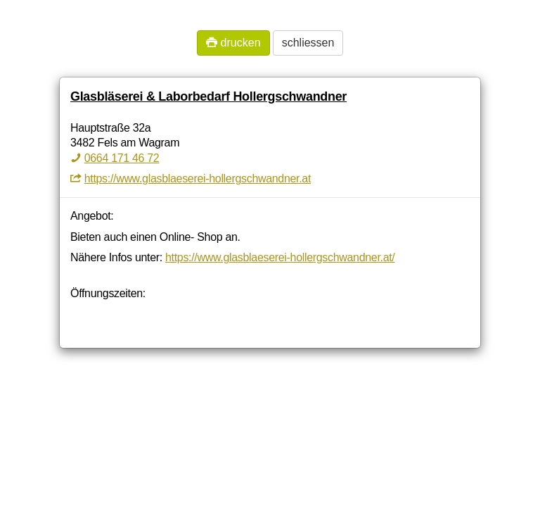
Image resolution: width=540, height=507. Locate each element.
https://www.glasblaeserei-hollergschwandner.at (197, 178)
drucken (233, 43)
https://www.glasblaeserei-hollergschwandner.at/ (279, 257)
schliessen (308, 43)
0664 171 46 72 (122, 158)
